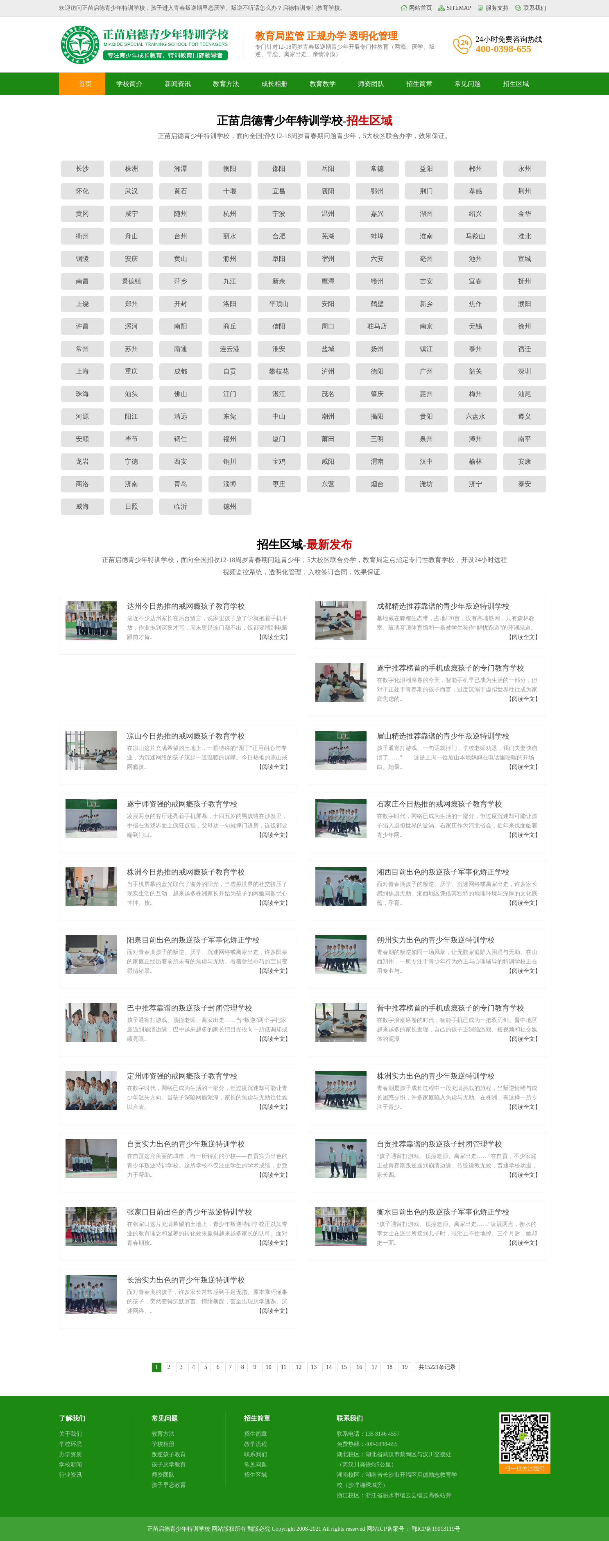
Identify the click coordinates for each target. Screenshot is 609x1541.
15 (344, 1367)
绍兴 (475, 213)
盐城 (328, 348)
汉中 (426, 461)
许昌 (82, 326)
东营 (328, 483)
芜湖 (328, 236)
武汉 (131, 191)
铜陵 (82, 258)
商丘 (229, 326)
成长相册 (274, 83)
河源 (82, 416)
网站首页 (420, 8)
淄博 (229, 483)
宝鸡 (278, 461)
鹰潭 (328, 281)
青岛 (180, 483)
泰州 (475, 348)
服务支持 (497, 8)
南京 (426, 326)
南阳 (180, 326)
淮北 (524, 236)
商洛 (82, 483)
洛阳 (229, 303)
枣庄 (278, 483)
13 (314, 1367)
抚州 (524, 281)
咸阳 (328, 461)
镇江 (426, 348)
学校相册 (163, 1444)
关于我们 (70, 1434)
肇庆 (377, 393)
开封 (180, 303)
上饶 (82, 303)
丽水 (229, 236)
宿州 (328, 258)
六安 (377, 258)
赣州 (377, 281)
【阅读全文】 (273, 637)
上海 (82, 371)
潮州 (328, 416)
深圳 (524, 371)
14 (329, 1367)
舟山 (131, 236)
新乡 (426, 303)
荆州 (524, 191)
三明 (377, 438)
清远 (180, 416)
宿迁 (524, 348)
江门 (229, 393)
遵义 (524, 416)
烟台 (377, 483)
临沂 (180, 506)
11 (283, 1367)
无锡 (475, 326)
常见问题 (468, 83)
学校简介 (129, 83)
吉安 (426, 281)
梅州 (475, 393)
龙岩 (82, 461)
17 (374, 1367)
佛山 (180, 393)
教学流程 (255, 1444)
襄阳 (328, 191)
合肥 (278, 236)
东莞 (229, 416)
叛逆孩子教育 (169, 1454)
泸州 (328, 371)
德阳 (377, 371)
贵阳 (426, 416)
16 (359, 1367)
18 (389, 1367)
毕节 (131, 438)
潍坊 (426, 483)
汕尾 (524, 393)
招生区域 (516, 83)
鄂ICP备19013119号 (436, 1529)
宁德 (131, 461)
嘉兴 (377, 213)
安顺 (82, 438)
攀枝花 (279, 371)
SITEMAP (459, 8)
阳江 (131, 416)
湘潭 (180, 168)
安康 (524, 461)
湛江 (278, 393)
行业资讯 (70, 1475)
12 (298, 1367)
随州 (180, 213)
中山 (278, 416)
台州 (180, 236)
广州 (426, 371)
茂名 (328, 393)
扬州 (377, 348)
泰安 (524, 483)
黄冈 (82, 213)
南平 (524, 438)
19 (405, 1367)
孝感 (475, 191)
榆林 (475, 461)
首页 (85, 83)
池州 (475, 258)
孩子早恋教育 (169, 1485)
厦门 (278, 438)
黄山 (180, 258)
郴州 (475, 168)
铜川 (229, 461)
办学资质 (70, 1454)
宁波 (278, 213)
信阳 (278, 326)
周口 (328, 326)
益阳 (426, 168)
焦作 (475, 303)
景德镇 (131, 281)
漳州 (475, 438)
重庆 (131, 371)
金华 (524, 213)
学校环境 (70, 1444)
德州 (229, 506)
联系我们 (534, 8)
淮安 (278, 348)
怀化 (82, 191)
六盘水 (475, 416)
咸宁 (131, 213)
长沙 (82, 168)
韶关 (475, 371)
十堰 (229, 191)
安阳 (328, 303)
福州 (229, 438)
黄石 (180, 191)
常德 (377, 168)
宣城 (524, 258)
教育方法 (226, 83)
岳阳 (328, 168)
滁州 (229, 258)
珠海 (82, 393)
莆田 (328, 438)
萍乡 (180, 281)
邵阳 (278, 168)
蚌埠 (377, 236)
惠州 (426, 393)
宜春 (475, 281)
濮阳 (524, 303)
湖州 (426, 213)
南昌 (82, 281)
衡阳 (229, 168)
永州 (524, 168)
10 (269, 1367)
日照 (131, 506)
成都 (180, 371)
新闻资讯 (178, 83)
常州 (82, 348)
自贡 (229, 371)
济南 (131, 483)
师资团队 (371, 83)
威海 (82, 506)
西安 (180, 461)
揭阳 (377, 416)
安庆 (131, 258)
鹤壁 (377, 303)
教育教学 (323, 83)
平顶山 (279, 303)
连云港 (230, 348)
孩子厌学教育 (169, 1465)
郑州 (131, 303)
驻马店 (377, 326)
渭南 (377, 461)
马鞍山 (475, 236)
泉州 (426, 438)
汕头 (131, 393)
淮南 (426, 236)
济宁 (475, 483)
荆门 (426, 191)
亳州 (426, 258)
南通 (180, 348)
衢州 (82, 236)
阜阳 (278, 258)
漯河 (131, 326)
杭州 (229, 213)
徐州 (524, 326)
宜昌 (278, 191)
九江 (229, 281)
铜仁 (180, 438)
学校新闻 (70, 1465)
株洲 (131, 168)
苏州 (131, 348)
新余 (278, 281)
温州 (328, 213)
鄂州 (377, 191)
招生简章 (419, 83)
